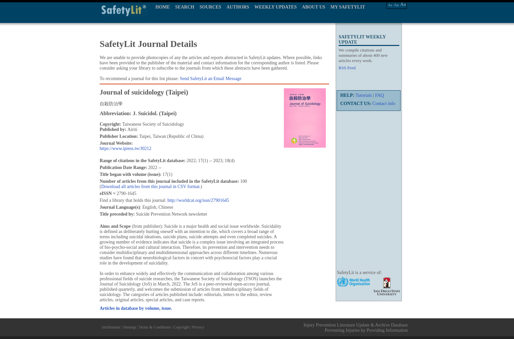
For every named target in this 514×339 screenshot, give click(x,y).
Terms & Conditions (155, 327)
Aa (390, 5)
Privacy (198, 327)
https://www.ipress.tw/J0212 (125, 148)
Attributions (110, 327)
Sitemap (129, 327)
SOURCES (210, 7)
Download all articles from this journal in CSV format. (151, 186)
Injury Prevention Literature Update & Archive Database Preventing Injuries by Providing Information (356, 328)
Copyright (181, 327)
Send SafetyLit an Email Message (211, 78)
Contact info (383, 103)
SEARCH (184, 7)
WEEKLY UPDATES (275, 7)
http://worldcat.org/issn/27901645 (198, 200)
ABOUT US (313, 7)
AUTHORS (238, 7)
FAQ (379, 95)
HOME (162, 7)
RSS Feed (347, 67)
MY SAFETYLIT (347, 7)
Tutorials (363, 95)
